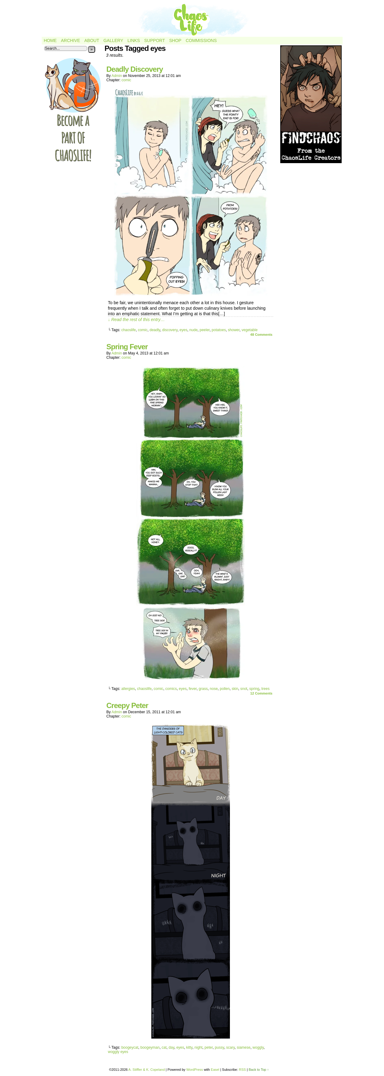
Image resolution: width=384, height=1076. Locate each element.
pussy (219, 1047)
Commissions (201, 40)
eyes (183, 330)
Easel (215, 1069)
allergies (128, 689)
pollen (225, 689)
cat (164, 1047)
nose (214, 689)
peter (208, 1047)
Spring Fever (127, 347)
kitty (189, 1047)
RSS (242, 1069)
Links (133, 40)
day (171, 1047)
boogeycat (129, 1047)
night (199, 1047)
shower (233, 330)
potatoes (219, 330)
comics (171, 689)
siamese (243, 1047)
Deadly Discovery (135, 69)
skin (235, 689)
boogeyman (150, 1047)
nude (193, 330)
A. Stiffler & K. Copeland (146, 1069)
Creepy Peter (127, 705)
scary (230, 1047)
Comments (261, 334)
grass (203, 689)
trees (265, 689)
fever (193, 689)
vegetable (250, 330)
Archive (70, 40)
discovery (169, 330)
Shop (175, 40)
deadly (154, 330)
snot (243, 689)
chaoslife (128, 330)
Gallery (113, 40)
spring (254, 689)
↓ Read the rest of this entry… (136, 319)
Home (50, 40)
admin (116, 76)
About (91, 40)
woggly (258, 1047)
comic (126, 80)
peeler (205, 330)
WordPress (194, 1069)
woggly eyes (118, 1052)
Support (154, 40)
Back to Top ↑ (259, 1069)
